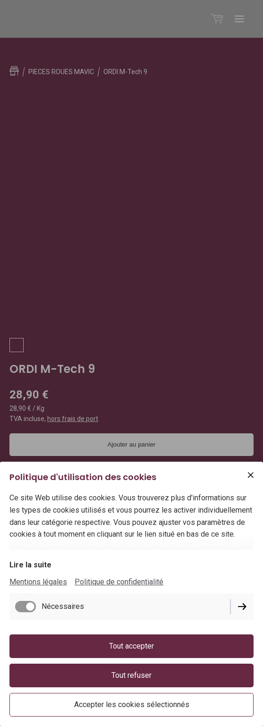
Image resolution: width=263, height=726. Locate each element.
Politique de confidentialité (119, 581)
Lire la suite (30, 564)
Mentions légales (38, 581)
